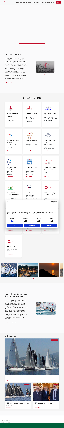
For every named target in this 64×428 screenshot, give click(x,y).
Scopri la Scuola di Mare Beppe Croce (13, 322)
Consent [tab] (14, 204)
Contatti (53, 2)
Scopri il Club (8, 82)
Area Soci (59, 2)
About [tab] (49, 204)
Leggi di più (9, 380)
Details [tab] (32, 204)
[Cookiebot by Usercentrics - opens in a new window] (52, 201)
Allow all (49, 225)
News (46, 2)
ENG (62, 2)
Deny (15, 225)
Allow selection (32, 225)
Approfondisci (11, 123)
